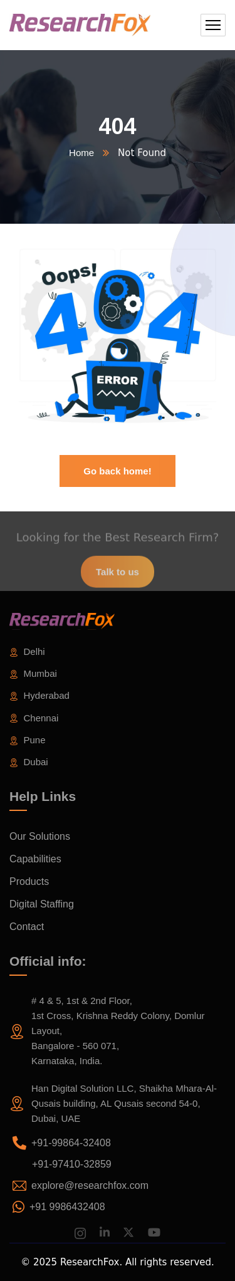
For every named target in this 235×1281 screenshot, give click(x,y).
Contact (26, 926)
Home (81, 152)
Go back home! (117, 471)
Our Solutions (39, 836)
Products (29, 881)
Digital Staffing (41, 904)
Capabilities (35, 859)
